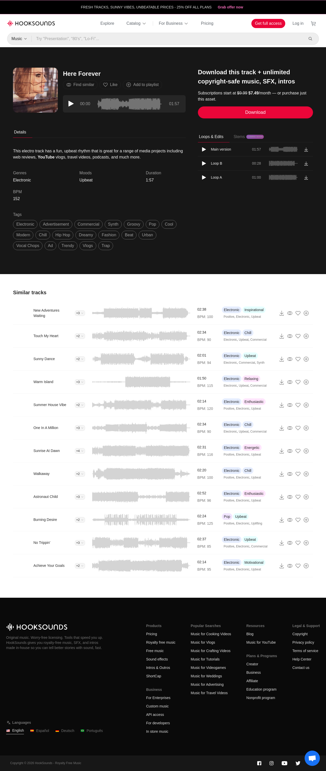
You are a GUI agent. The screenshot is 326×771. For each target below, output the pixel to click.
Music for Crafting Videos (210, 651)
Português (91, 731)
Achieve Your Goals (48, 566)
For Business (174, 23)
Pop (227, 517)
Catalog (136, 23)
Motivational (254, 562)
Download (255, 112)
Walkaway (41, 474)
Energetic (252, 448)
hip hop (63, 235)
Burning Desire (45, 520)
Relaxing (251, 379)
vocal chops (27, 245)
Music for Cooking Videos (211, 634)
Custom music (157, 706)
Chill (247, 333)
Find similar (80, 84)
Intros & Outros (158, 668)
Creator (252, 664)
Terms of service (305, 651)
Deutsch (64, 731)
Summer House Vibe (49, 405)
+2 (80, 336)
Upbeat (86, 180)
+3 (80, 313)
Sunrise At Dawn (46, 451)
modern (23, 235)
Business (253, 672)
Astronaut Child (45, 497)
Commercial (258, 339)
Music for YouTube (261, 642)
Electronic (231, 310)
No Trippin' (41, 543)
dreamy (86, 235)
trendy (68, 245)
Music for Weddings (206, 676)
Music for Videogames (208, 668)
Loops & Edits (211, 136)
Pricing (207, 23)
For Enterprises (158, 698)
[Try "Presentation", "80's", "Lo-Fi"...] (168, 39)
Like (110, 84)
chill (43, 235)
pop (152, 224)
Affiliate (252, 681)
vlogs (88, 245)
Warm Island (43, 382)
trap (106, 245)
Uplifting (256, 523)
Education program (261, 689)
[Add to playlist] (306, 313)
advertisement (56, 224)
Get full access (268, 23)
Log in (298, 23)
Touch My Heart (45, 336)
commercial (88, 224)
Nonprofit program (260, 698)
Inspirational (254, 310)
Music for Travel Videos (209, 693)
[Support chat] (312, 758)
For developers (158, 723)
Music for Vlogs (203, 642)
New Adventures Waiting (46, 313)
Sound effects (157, 659)
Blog (249, 634)
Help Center (301, 659)
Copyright (300, 634)
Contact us (300, 668)
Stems (249, 136)
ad (50, 245)
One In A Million (45, 428)
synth (113, 224)
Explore (107, 23)
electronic (25, 224)
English (15, 730)
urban (147, 235)
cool (169, 224)
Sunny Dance (44, 359)
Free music (155, 651)
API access (155, 715)
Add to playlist (142, 84)
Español (39, 731)
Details (20, 132)
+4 (80, 451)
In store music (157, 731)
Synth (261, 362)
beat (129, 235)
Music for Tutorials (205, 659)
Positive (229, 317)
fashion (109, 235)
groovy (133, 224)
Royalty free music (160, 642)
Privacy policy (303, 642)
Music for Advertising (207, 684)
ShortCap (153, 676)
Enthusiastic (254, 402)
